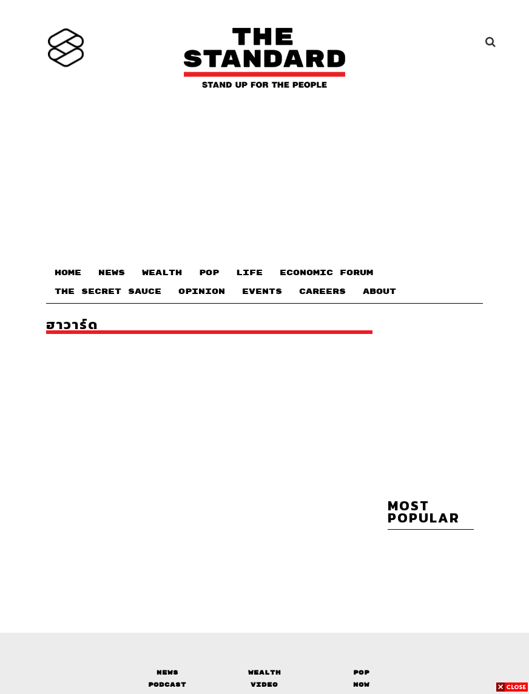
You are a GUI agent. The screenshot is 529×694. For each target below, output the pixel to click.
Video (264, 684)
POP (209, 273)
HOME (68, 273)
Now (361, 684)
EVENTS (262, 291)
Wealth (264, 672)
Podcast (167, 684)
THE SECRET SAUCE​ (108, 291)
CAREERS (322, 291)
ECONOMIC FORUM (326, 273)
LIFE (249, 273)
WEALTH (162, 273)
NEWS (111, 273)
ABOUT (379, 291)
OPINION (201, 291)
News (167, 672)
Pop (361, 672)
